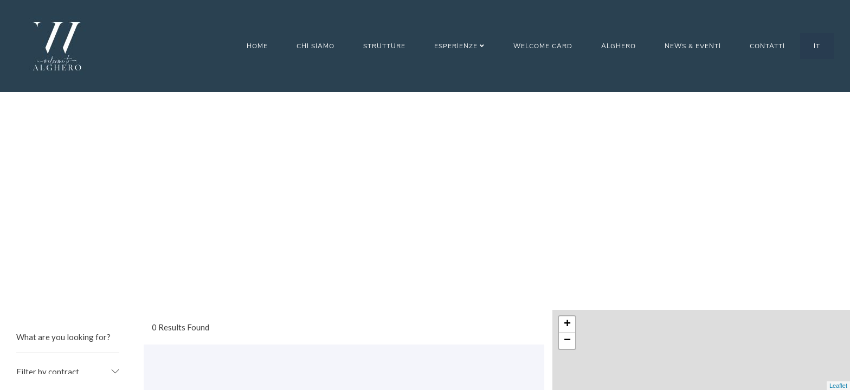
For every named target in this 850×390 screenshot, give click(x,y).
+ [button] (567, 107)
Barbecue (48, 237)
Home (257, 46)
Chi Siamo (315, 46)
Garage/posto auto (65, 300)
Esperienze (459, 46)
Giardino (46, 321)
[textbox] (67, 154)
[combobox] (67, 154)
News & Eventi (693, 46)
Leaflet (838, 385)
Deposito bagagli (62, 279)
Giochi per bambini (64, 342)
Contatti (767, 46)
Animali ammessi (60, 216)
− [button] (567, 123)
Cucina (43, 258)
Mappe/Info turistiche (71, 363)
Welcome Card (542, 46)
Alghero (618, 46)
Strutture (384, 46)
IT (817, 46)
